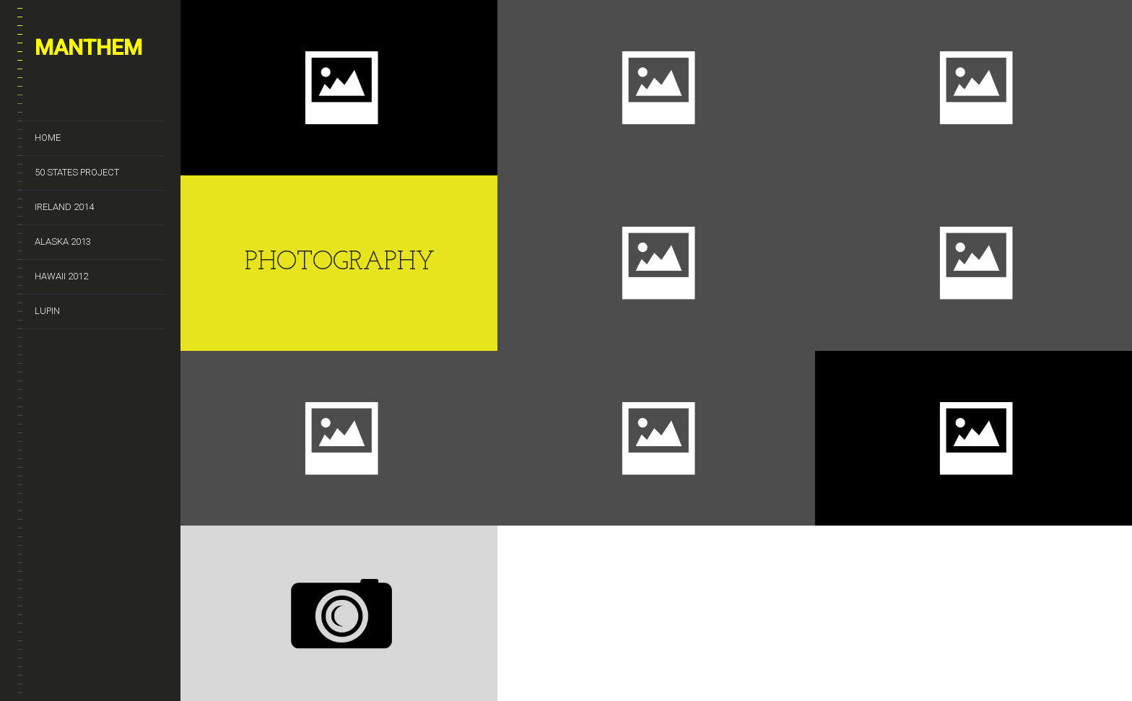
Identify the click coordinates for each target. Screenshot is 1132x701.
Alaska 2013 (63, 241)
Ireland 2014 (64, 206)
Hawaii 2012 (61, 276)
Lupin (47, 310)
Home (48, 137)
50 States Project (77, 172)
